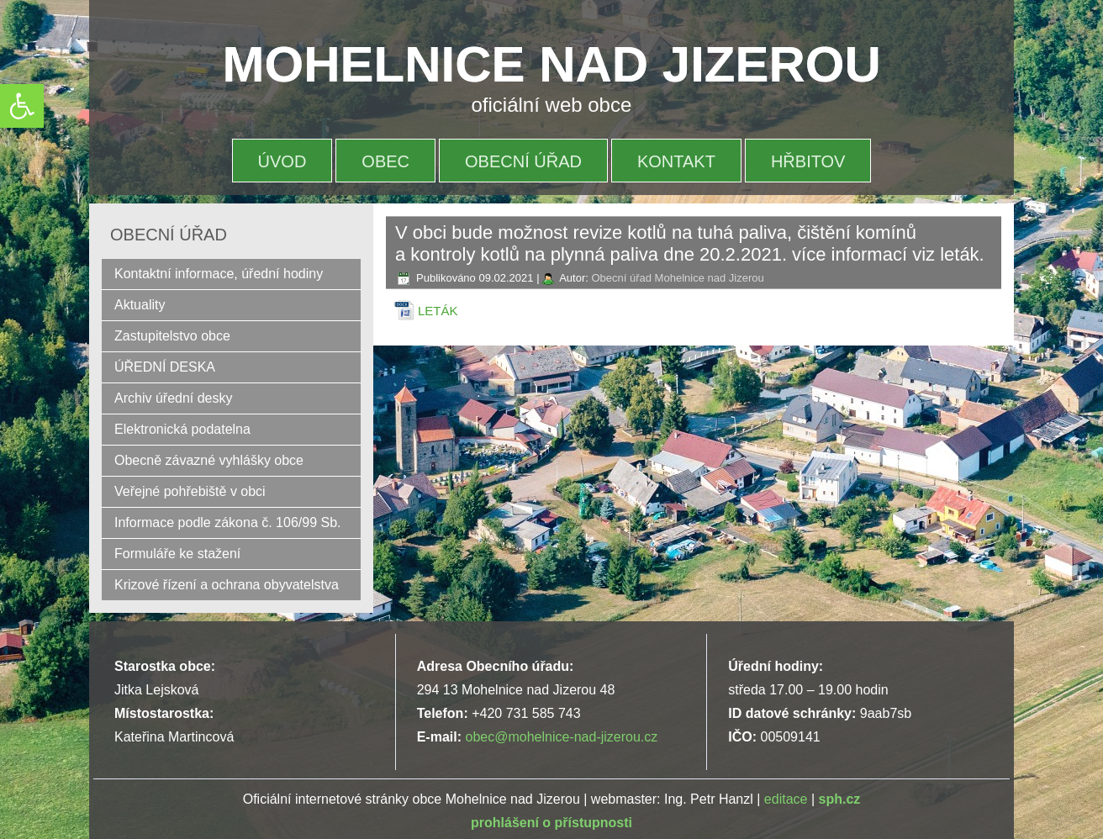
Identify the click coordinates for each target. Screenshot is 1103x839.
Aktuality (139, 305)
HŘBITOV (808, 161)
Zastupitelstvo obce (172, 336)
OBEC (385, 161)
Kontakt (676, 161)
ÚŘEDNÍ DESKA (164, 367)
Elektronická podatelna (182, 429)
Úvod (282, 161)
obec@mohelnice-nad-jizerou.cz (561, 737)
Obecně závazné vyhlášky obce (208, 460)
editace (786, 799)
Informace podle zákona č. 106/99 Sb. (227, 522)
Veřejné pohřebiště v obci (190, 491)
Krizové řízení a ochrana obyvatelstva (226, 585)
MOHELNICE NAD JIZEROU (552, 64)
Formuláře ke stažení (177, 553)
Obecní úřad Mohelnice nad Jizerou (677, 278)
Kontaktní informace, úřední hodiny (218, 273)
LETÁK (438, 310)
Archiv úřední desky (173, 398)
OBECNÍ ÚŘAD (523, 161)
